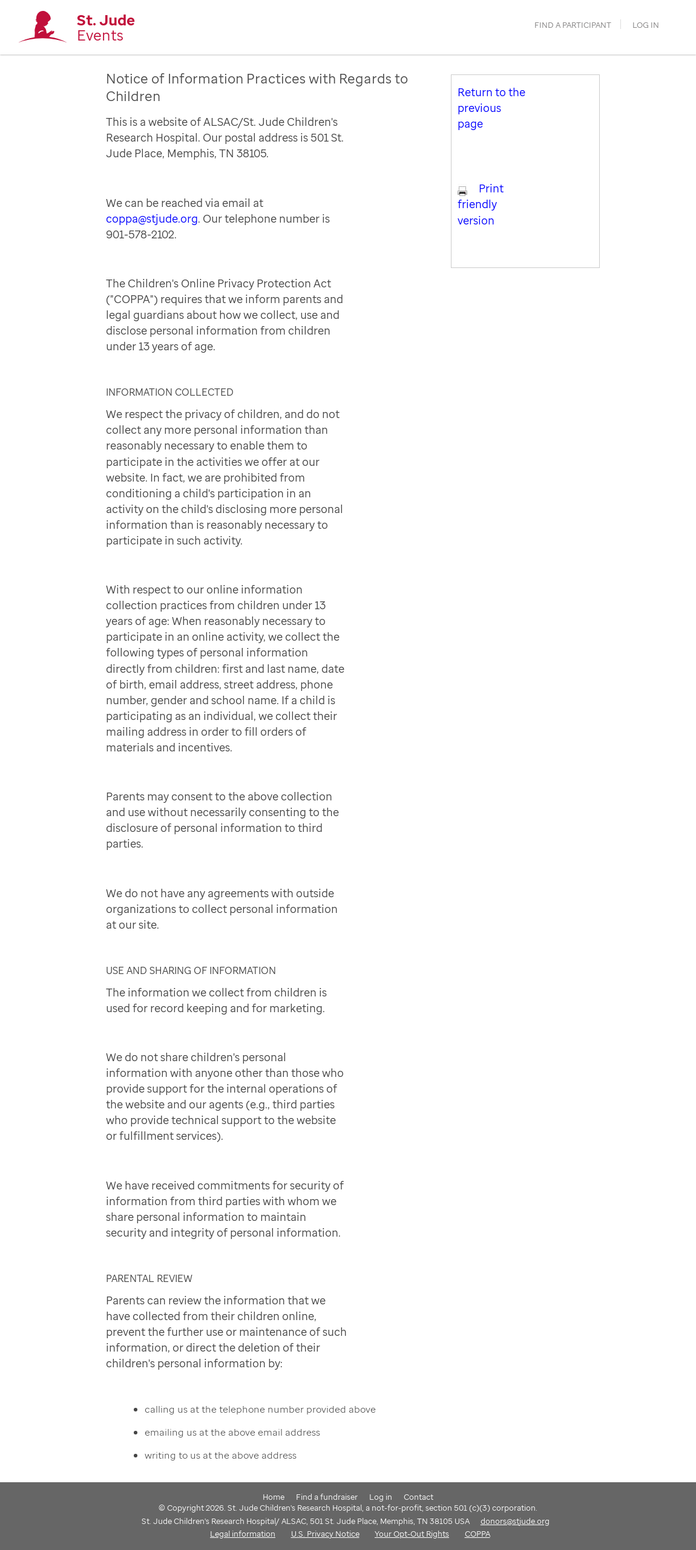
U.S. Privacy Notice (325, 1533)
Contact (418, 1496)
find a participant (572, 25)
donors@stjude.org (515, 1521)
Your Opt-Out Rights (412, 1533)
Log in (645, 25)
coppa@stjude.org (152, 218)
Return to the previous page (491, 108)
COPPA (477, 1533)
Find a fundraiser (327, 1496)
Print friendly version (481, 204)
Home (273, 1496)
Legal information (242, 1533)
